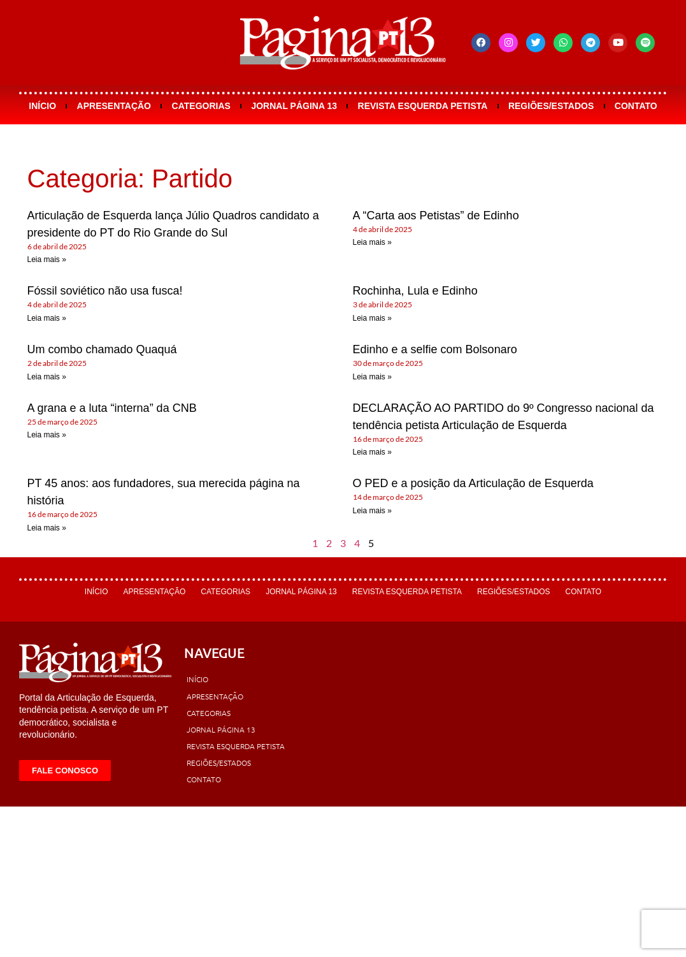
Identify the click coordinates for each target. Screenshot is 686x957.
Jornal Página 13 (294, 106)
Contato (636, 106)
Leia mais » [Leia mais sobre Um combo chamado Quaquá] (46, 376)
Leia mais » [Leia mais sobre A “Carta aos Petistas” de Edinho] (372, 242)
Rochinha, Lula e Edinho (415, 290)
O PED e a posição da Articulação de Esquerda (473, 483)
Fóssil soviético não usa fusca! (105, 290)
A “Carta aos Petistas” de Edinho (436, 215)
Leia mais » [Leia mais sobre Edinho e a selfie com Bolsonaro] (372, 376)
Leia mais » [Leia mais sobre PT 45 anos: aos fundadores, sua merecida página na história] (46, 527)
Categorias (201, 106)
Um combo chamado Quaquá (102, 349)
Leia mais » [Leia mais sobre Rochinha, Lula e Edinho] (372, 318)
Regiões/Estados (551, 106)
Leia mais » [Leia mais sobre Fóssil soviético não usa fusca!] (46, 318)
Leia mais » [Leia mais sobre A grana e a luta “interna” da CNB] (46, 434)
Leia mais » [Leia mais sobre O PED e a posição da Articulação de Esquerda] (372, 510)
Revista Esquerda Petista (423, 106)
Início (42, 106)
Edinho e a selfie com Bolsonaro (435, 349)
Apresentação (114, 106)
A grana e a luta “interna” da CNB (112, 408)
